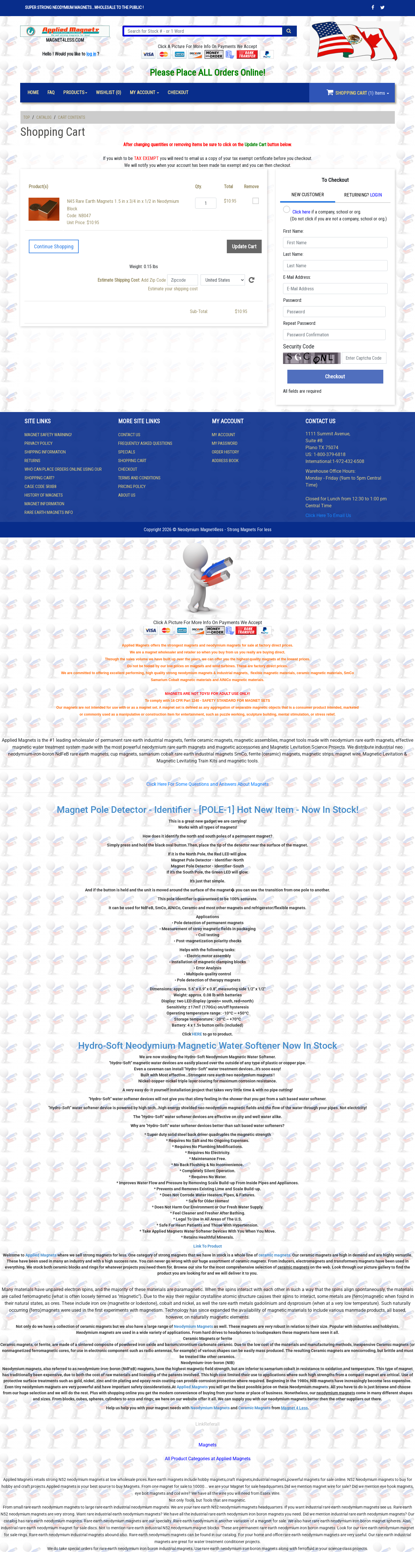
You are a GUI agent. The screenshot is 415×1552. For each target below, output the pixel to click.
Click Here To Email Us (328, 515)
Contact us (129, 434)
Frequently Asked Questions (145, 443)
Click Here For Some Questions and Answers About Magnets (207, 784)
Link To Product (207, 1246)
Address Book (225, 460)
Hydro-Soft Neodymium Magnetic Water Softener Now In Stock (207, 1045)
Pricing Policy (132, 486)
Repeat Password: (299, 323)
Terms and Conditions (139, 478)
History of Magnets (43, 495)
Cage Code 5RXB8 (40, 486)
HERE (197, 1034)
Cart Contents (71, 117)
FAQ (50, 92)
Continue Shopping (53, 246)
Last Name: (293, 254)
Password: (292, 300)
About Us (126, 495)
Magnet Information (44, 503)
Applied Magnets (40, 1255)
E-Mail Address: (297, 277)
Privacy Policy (38, 443)
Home (33, 92)
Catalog (44, 117)
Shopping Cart (132, 460)
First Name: (293, 231)
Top (26, 117)
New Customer (307, 194)
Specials (126, 452)
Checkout (335, 376)
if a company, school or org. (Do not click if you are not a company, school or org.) (335, 214)
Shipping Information (45, 452)
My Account (223, 434)
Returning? (363, 195)
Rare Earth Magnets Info (48, 512)
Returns (32, 460)
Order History (225, 452)
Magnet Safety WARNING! (48, 434)
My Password (224, 443)
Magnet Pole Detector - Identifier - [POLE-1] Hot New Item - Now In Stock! (208, 809)
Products (73, 92)
